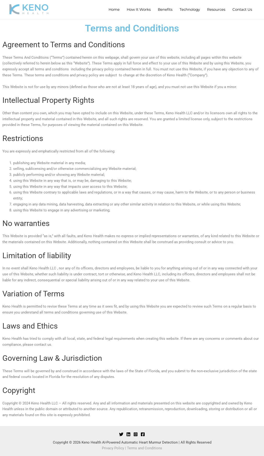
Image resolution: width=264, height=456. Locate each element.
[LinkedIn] (128, 434)
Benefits (165, 9)
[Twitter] (121, 434)
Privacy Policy (113, 448)
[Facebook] (143, 434)
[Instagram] (135, 434)
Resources (216, 9)
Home (114, 9)
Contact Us (242, 9)
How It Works (139, 9)
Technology (190, 9)
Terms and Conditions (144, 448)
